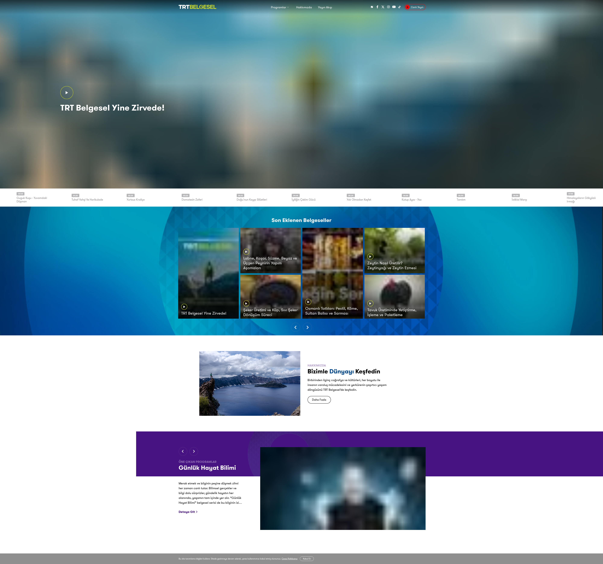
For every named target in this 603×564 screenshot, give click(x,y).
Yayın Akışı (325, 7)
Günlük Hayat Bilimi (207, 467)
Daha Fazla (319, 399)
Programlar (278, 7)
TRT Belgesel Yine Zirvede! (112, 107)
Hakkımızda (304, 7)
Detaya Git (188, 512)
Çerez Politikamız (289, 558)
